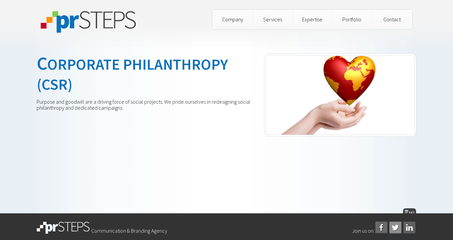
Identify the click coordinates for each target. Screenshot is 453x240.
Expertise (312, 19)
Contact (392, 19)
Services (272, 19)
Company (232, 19)
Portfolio (351, 19)
